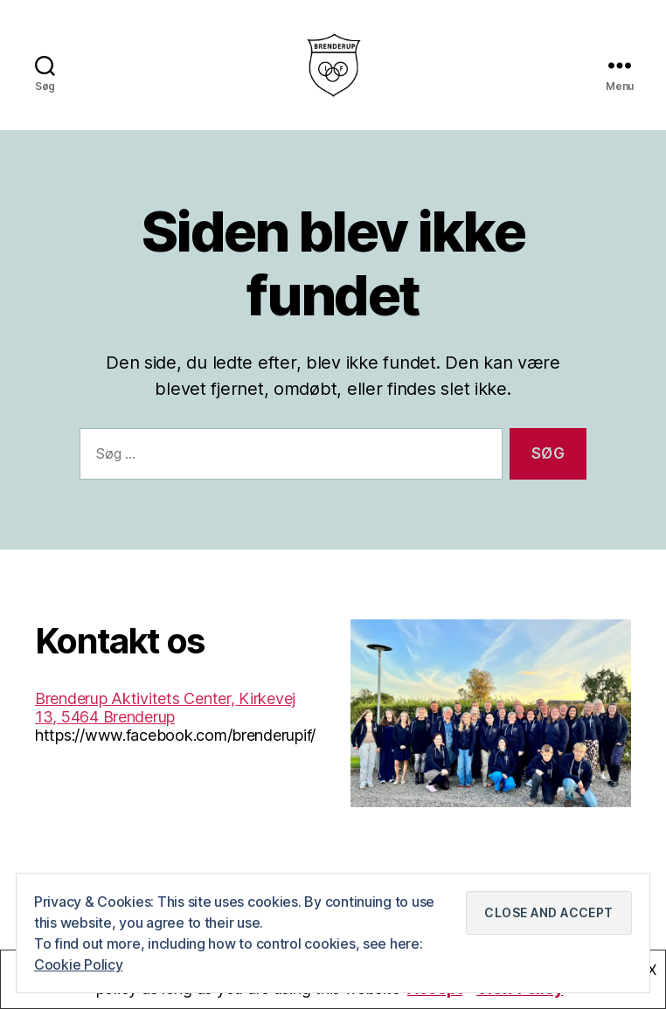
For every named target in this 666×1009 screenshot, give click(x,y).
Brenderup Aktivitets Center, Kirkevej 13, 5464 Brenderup (165, 721)
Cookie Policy (78, 964)
